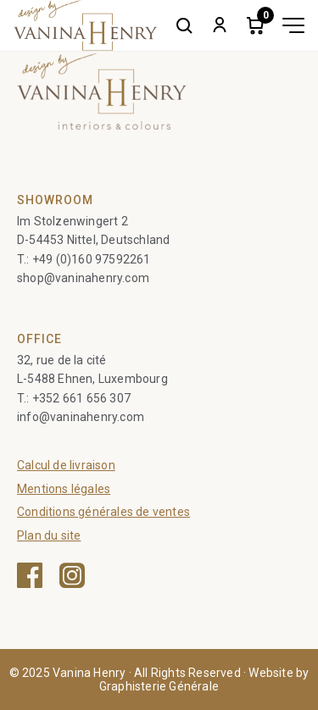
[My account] (219, 25)
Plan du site (49, 535)
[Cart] (255, 25)
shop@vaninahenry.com (83, 278)
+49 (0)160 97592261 (91, 259)
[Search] (184, 25)
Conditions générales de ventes (103, 512)
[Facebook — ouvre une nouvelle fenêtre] (29, 575)
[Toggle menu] (293, 25)
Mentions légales (63, 489)
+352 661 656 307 (81, 398)
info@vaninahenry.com (80, 417)
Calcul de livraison (66, 465)
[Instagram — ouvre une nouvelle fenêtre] (72, 575)
